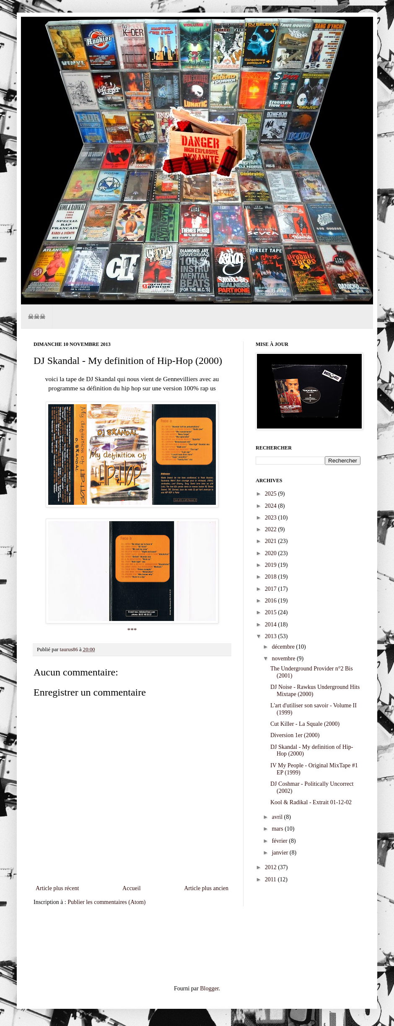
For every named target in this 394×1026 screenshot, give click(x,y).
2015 (271, 612)
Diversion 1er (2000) (294, 735)
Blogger (209, 988)
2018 (271, 577)
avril (278, 817)
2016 (271, 600)
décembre (284, 647)
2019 (271, 565)
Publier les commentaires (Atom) (106, 902)
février (280, 841)
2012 (271, 867)
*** (132, 630)
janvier (280, 852)
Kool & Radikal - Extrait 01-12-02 (311, 802)
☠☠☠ (36, 316)
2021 (271, 541)
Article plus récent (57, 888)
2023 (271, 517)
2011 (271, 879)
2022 (271, 529)
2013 (271, 636)
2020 (271, 553)
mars (278, 829)
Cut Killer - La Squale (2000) (305, 724)
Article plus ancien (206, 888)
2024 (271, 506)
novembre (284, 658)
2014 (271, 624)
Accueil (131, 888)
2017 (271, 589)
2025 (271, 494)
